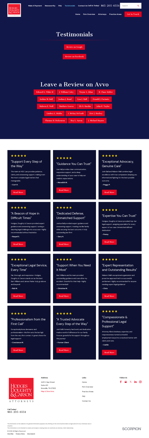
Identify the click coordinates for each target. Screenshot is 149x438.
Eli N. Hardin (85, 106)
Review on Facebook (74, 57)
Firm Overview (87, 387)
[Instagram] (140, 382)
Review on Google (74, 47)
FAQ (60, 6)
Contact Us (82, 6)
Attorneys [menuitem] (102, 14)
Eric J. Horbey (96, 113)
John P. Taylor (103, 106)
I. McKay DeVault (76, 113)
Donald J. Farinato (101, 99)
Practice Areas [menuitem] (115, 14)
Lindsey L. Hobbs (54, 113)
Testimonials (70, 6)
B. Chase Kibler (106, 92)
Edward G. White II (44, 92)
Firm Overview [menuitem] (89, 14)
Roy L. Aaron (76, 120)
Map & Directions (47, 391)
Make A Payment (35, 6)
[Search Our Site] (138, 6)
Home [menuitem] (77, 14)
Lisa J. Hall (82, 99)
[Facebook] (121, 382)
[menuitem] (10, 433)
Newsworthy (50, 6)
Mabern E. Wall (46, 106)
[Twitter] (130, 382)
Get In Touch (133, 14)
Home (84, 382)
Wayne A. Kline (86, 92)
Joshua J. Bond (65, 99)
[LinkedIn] (135, 382)
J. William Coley (66, 92)
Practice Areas (87, 391)
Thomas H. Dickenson (55, 120)
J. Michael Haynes (96, 120)
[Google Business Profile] (126, 382)
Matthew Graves (66, 106)
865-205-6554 (110, 6)
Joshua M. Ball (46, 99)
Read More (18, 192)
